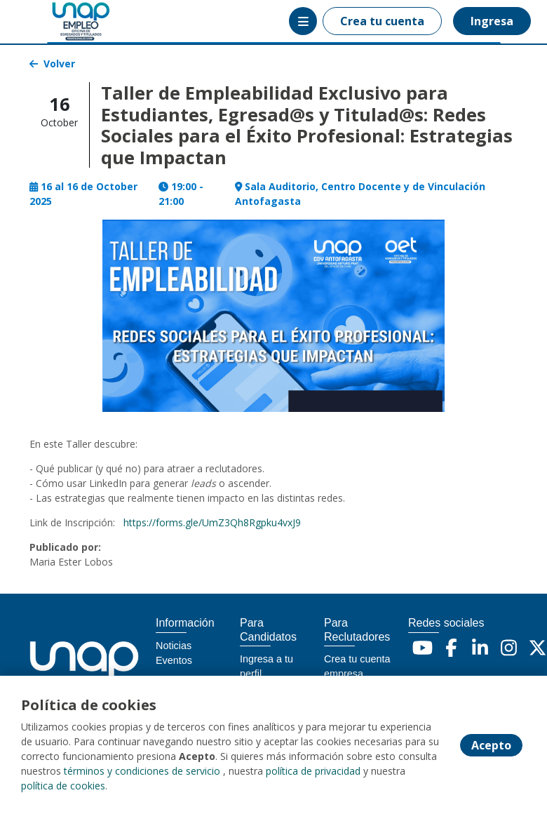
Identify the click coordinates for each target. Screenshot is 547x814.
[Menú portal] (303, 21)
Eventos (174, 660)
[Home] (61, 21)
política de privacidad (313, 771)
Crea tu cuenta (382, 21)
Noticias (173, 645)
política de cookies (63, 785)
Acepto (491, 745)
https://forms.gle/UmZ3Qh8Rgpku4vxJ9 (212, 522)
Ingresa (492, 21)
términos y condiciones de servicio (142, 771)
